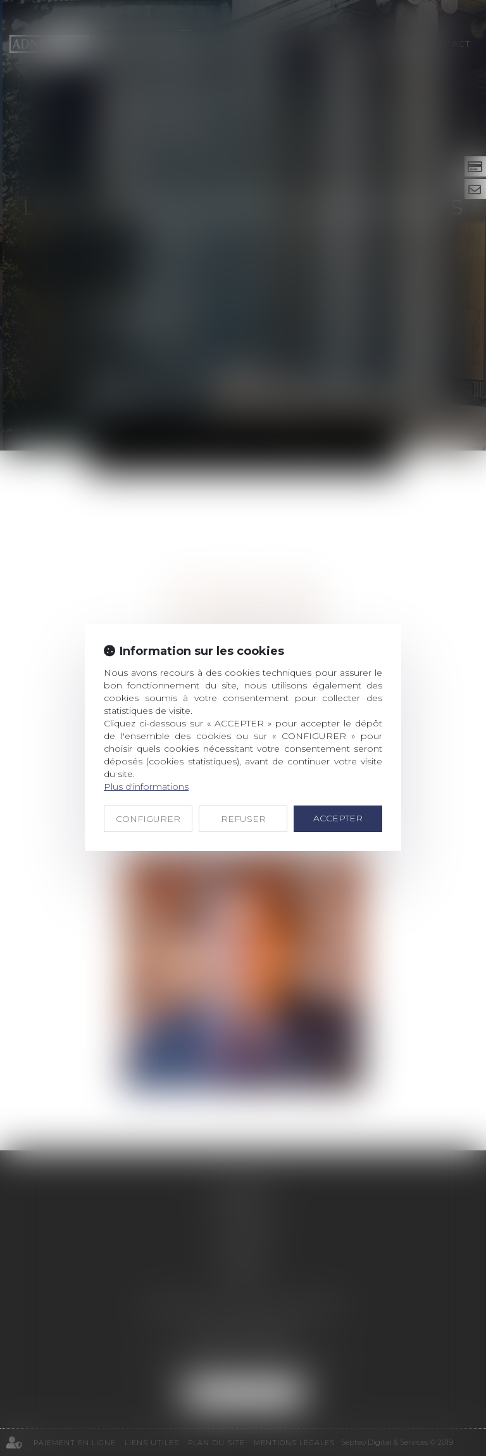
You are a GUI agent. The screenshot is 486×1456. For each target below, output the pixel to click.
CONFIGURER (148, 818)
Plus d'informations (146, 786)
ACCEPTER (338, 818)
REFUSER (243, 818)
